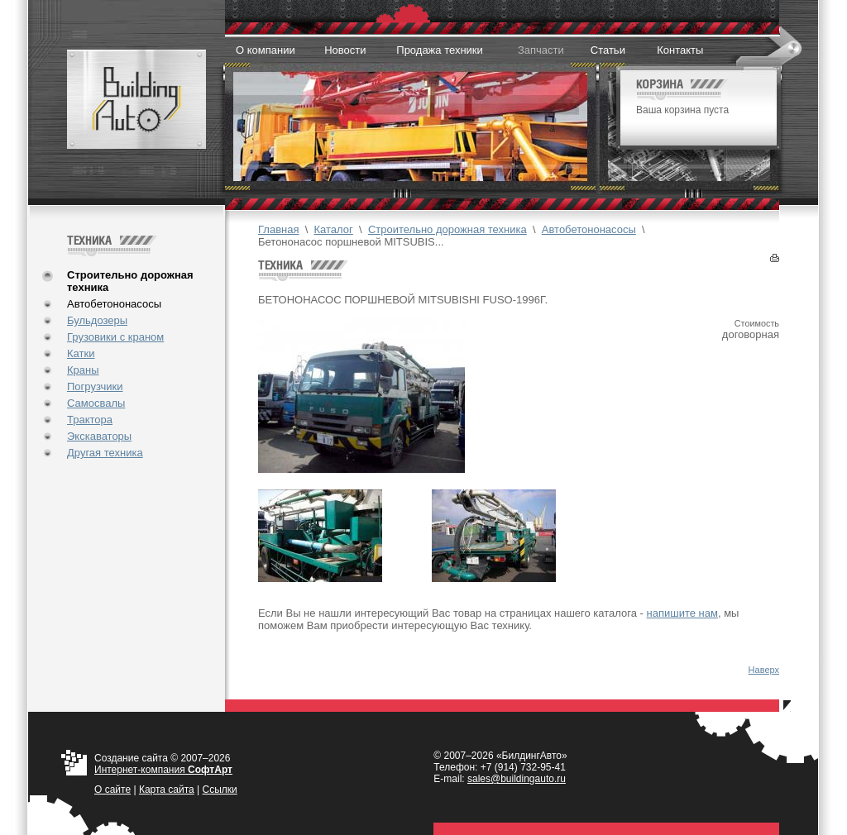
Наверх (764, 670)
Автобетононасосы (114, 304)
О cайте (112, 789)
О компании (265, 50)
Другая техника (105, 452)
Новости (345, 50)
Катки (80, 353)
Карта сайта (166, 789)
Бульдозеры (97, 320)
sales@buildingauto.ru (516, 779)
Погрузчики (94, 386)
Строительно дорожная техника (447, 229)
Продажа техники (439, 50)
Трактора (89, 419)
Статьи (608, 50)
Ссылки (220, 789)
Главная (278, 229)
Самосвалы (96, 403)
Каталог (333, 229)
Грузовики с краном (115, 337)
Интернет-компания (163, 769)
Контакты (680, 50)
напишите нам (682, 613)
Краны (83, 370)
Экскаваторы (99, 436)
